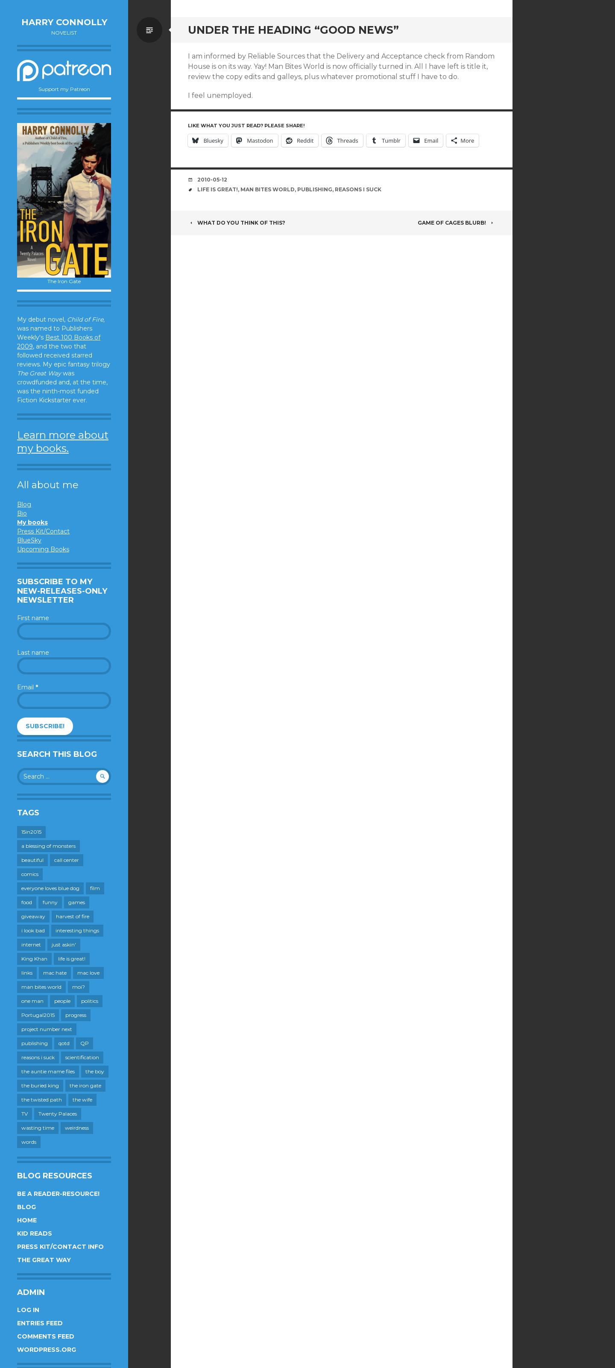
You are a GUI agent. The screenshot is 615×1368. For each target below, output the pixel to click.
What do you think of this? (236, 223)
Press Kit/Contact (43, 531)
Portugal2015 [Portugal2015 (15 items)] (38, 1015)
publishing (314, 189)
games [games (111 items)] (76, 902)
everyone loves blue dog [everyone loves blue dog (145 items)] (50, 888)
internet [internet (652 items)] (31, 944)
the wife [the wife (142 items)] (82, 1099)
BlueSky (29, 540)
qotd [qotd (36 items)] (64, 1043)
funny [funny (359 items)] (50, 902)
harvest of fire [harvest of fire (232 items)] (72, 916)
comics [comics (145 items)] (29, 874)
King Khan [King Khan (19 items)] (34, 958)
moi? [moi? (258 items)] (78, 987)
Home (27, 1220)
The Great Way (44, 1260)
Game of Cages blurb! (456, 223)
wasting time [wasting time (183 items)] (37, 1128)
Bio (22, 513)
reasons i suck (358, 189)
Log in (28, 1310)
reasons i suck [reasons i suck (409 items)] (38, 1057)
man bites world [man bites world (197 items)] (41, 987)
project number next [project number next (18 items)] (46, 1029)
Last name (33, 652)
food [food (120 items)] (26, 902)
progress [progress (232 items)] (75, 1015)
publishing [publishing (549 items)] (34, 1043)
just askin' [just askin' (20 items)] (64, 944)
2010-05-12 (212, 179)
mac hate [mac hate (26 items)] (55, 973)
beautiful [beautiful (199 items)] (32, 860)
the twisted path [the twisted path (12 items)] (41, 1099)
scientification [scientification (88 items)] (82, 1057)
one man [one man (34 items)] (32, 1001)
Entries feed (40, 1323)
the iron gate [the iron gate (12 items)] (85, 1085)
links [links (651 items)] (26, 973)
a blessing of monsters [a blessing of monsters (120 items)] (48, 846)
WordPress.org (46, 1349)
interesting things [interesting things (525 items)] (77, 930)
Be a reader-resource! (58, 1194)
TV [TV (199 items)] (24, 1113)
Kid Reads (34, 1233)
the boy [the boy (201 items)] (94, 1071)
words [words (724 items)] (28, 1142)
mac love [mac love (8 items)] (88, 973)
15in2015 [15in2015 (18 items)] (31, 832)
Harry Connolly (64, 22)
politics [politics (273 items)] (89, 1001)
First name (33, 618)
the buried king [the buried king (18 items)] (40, 1085)
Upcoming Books (43, 549)
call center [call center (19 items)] (66, 860)
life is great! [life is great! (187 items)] (71, 958)
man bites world (267, 189)
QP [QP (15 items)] (84, 1043)
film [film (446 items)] (95, 888)
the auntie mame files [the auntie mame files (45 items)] (48, 1071)
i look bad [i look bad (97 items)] (33, 930)
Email (27, 687)
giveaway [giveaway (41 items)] (33, 916)
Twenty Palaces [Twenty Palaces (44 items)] (57, 1113)
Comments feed (45, 1336)
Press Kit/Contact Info (60, 1247)
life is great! (217, 189)
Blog (24, 504)
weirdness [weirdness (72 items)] (77, 1128)
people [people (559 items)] (62, 1001)
